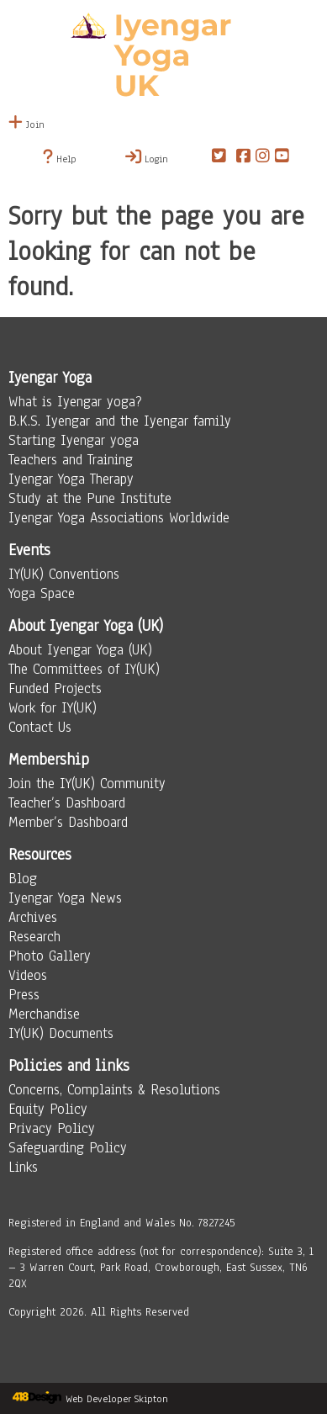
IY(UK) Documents (60, 1033)
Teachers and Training (70, 459)
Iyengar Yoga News (65, 898)
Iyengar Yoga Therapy (71, 479)
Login (146, 157)
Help (59, 157)
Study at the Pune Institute (89, 498)
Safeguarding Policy (67, 1147)
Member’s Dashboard (68, 822)
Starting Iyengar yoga (73, 440)
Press (24, 994)
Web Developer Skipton (117, 1399)
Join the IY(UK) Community (87, 783)
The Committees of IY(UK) (84, 669)
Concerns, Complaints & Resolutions (114, 1089)
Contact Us (39, 727)
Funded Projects (55, 688)
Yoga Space (41, 593)
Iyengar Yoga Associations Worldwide (118, 517)
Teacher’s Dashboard (66, 803)
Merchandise (44, 1014)
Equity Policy (47, 1109)
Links (23, 1167)
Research (34, 936)
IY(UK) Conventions (63, 574)
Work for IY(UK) (52, 708)
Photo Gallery (49, 956)
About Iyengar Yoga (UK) (80, 649)
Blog (22, 878)
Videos (27, 975)
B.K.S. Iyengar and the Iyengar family (119, 421)
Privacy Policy (51, 1128)
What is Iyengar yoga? (75, 401)
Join (26, 124)
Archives (32, 917)
